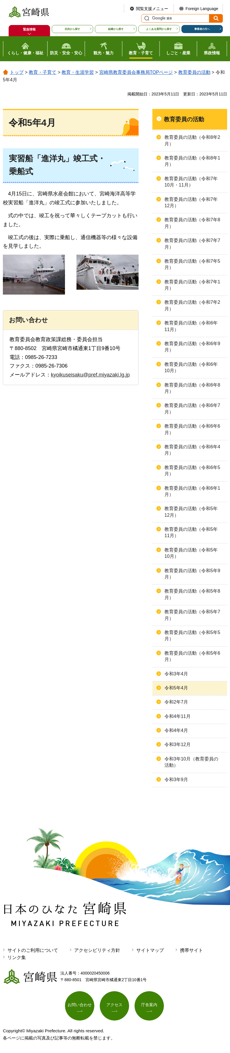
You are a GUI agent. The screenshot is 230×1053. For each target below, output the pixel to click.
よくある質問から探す (159, 29)
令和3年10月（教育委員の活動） (191, 762)
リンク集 (16, 957)
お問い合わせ (80, 1004)
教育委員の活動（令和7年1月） (192, 285)
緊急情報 (29, 29)
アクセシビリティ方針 (97, 950)
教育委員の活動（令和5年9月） (192, 573)
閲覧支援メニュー (152, 8)
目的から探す (72, 29)
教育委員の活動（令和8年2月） (192, 140)
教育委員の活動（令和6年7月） (192, 408)
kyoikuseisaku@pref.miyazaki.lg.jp (90, 375)
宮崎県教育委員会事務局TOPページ (136, 72)
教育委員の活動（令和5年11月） (191, 532)
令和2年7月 (176, 702)
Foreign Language (201, 8)
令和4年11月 (177, 716)
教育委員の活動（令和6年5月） (192, 470)
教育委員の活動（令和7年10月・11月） (191, 181)
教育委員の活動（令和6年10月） (191, 367)
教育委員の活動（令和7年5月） (192, 264)
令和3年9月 (176, 779)
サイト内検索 (146, 18)
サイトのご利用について (32, 950)
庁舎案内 (149, 1004)
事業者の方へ (202, 29)
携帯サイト (191, 950)
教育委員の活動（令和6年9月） (192, 346)
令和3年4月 (176, 673)
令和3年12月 (177, 744)
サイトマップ (150, 950)
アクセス (114, 1004)
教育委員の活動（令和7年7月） (192, 243)
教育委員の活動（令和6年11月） (191, 326)
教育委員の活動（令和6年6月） (192, 429)
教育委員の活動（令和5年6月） (192, 656)
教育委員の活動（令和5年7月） (192, 614)
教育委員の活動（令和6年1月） (192, 491)
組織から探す (116, 29)
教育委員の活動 (194, 72)
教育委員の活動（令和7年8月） (192, 222)
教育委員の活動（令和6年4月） (192, 450)
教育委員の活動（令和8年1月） (192, 161)
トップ (17, 72)
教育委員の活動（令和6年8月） (192, 388)
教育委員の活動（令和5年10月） (191, 553)
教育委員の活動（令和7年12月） (191, 202)
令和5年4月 (176, 687)
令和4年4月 (176, 730)
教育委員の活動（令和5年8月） (192, 594)
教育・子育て (42, 72)
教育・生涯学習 (78, 72)
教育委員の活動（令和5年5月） (192, 635)
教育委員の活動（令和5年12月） (191, 511)
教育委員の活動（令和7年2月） (192, 305)
